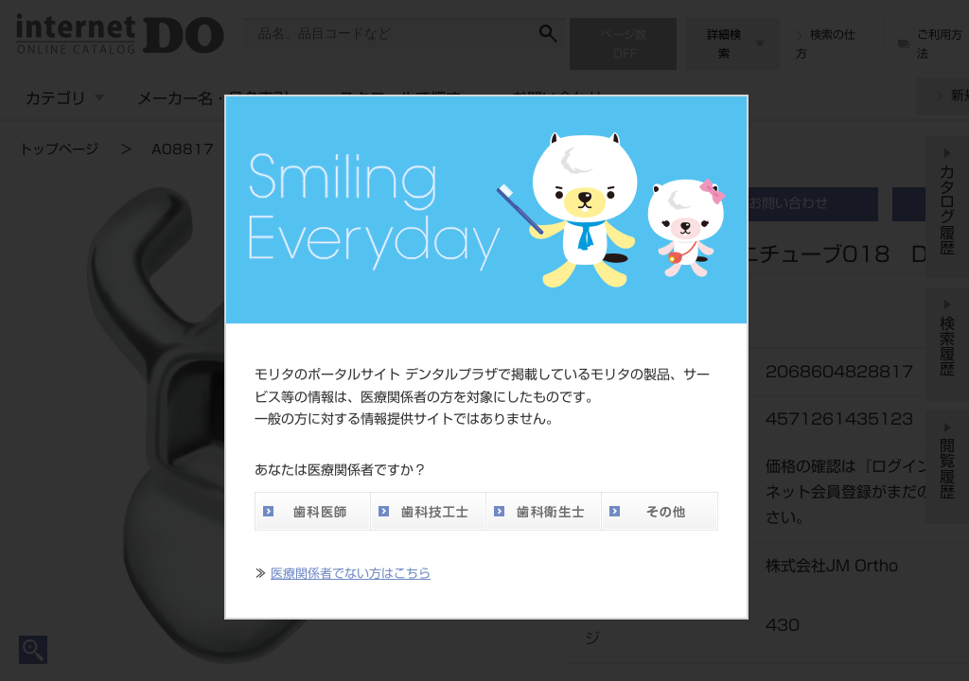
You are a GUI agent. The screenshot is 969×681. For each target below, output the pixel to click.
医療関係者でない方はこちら (351, 574)
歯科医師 (312, 511)
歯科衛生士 (543, 511)
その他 (659, 511)
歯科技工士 (427, 511)
